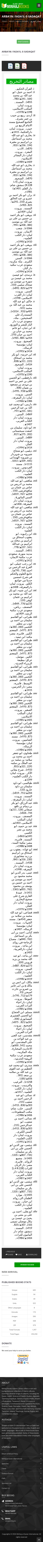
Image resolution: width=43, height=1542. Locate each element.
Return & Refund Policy (10, 1454)
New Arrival (10, 1271)
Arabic (14, 1299)
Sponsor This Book (27, 1265)
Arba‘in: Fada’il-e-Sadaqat (18, 21)
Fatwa (4, 1468)
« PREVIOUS (10, 1252)
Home (4, 21)
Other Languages (14, 1308)
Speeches (5, 1464)
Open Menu (39, 5)
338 (34, 1321)
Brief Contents (23, 42)
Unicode (14, 1312)
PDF (14, 1321)
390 (34, 1316)
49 (34, 1299)
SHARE (9, 1255)
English (14, 1294)
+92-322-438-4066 (10, 1513)
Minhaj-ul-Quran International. (28, 1534)
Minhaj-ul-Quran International (12, 1459)
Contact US (6, 1488)
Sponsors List (6, 1483)
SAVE (19, 1255)
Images (14, 1316)
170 (34, 1312)
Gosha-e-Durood (7, 1473)
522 (34, 1303)
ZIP (14, 1325)
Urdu (14, 1303)
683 (34, 1290)
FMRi (3, 1478)
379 (34, 1325)
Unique (14, 1290)
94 (34, 1294)
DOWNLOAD (31, 1255)
